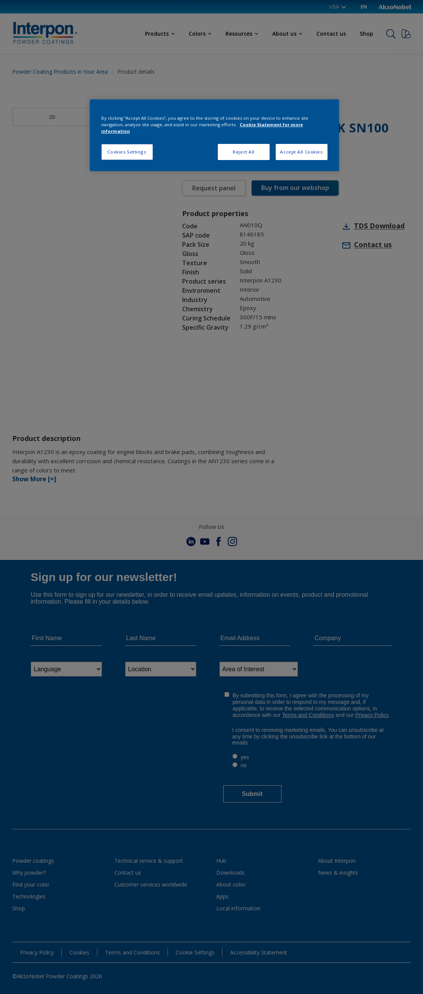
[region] (214, 135)
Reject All (244, 152)
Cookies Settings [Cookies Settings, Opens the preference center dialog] (126, 152)
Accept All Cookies (301, 152)
